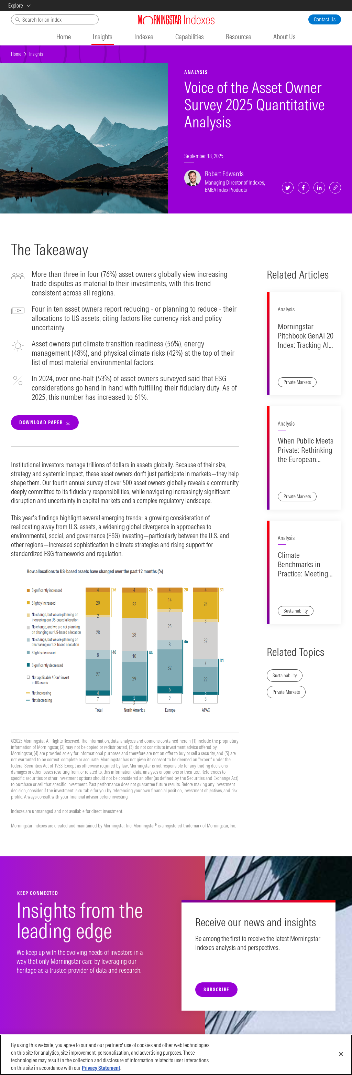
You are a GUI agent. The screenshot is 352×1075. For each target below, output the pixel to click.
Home (16, 54)
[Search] (55, 19)
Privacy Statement (101, 1068)
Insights (36, 54)
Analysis (286, 309)
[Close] (341, 1054)
